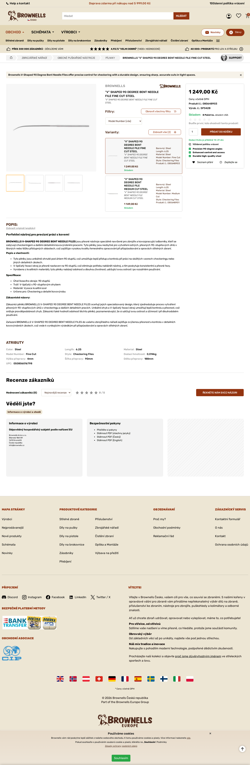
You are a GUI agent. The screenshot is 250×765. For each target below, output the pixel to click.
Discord (10, 597)
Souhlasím (121, 758)
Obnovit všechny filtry (158, 111)
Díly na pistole (56, 40)
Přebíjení (116, 40)
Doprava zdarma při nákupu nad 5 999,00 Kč (120, 3)
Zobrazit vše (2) (162, 132)
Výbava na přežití (107, 553)
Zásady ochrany (113, 746)
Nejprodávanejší (13, 527)
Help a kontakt (18, 3)
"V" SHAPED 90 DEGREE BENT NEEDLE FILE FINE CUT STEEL (137, 151)
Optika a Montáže (202, 40)
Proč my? (159, 519)
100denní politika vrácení (227, 3)
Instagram (32, 597)
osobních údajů (129, 746)
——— (218, 40)
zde (188, 738)
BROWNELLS (115, 86)
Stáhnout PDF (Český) (108, 436)
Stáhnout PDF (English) (109, 440)
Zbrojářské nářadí (156, 40)
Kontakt (220, 536)
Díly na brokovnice (79, 40)
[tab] (24, 412)
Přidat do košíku (221, 131)
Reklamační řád (163, 536)
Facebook (55, 597)
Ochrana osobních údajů (231, 544)
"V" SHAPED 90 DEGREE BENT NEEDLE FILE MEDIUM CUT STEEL (137, 189)
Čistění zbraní (179, 40)
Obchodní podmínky (166, 527)
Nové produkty (12, 536)
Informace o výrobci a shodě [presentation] (24, 412)
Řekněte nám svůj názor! (220, 392)
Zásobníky (100, 40)
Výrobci (69, 32)
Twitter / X (100, 597)
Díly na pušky (35, 40)
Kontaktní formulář (227, 519)
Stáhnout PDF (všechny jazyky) (113, 433)
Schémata (41, 32)
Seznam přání (239, 16)
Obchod (13, 32)
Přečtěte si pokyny (107, 429)
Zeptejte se (228, 162)
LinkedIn (77, 597)
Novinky (7, 553)
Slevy (238, 32)
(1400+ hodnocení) (135, 49)
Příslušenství (133, 40)
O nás (219, 527)
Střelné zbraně (15, 40)
